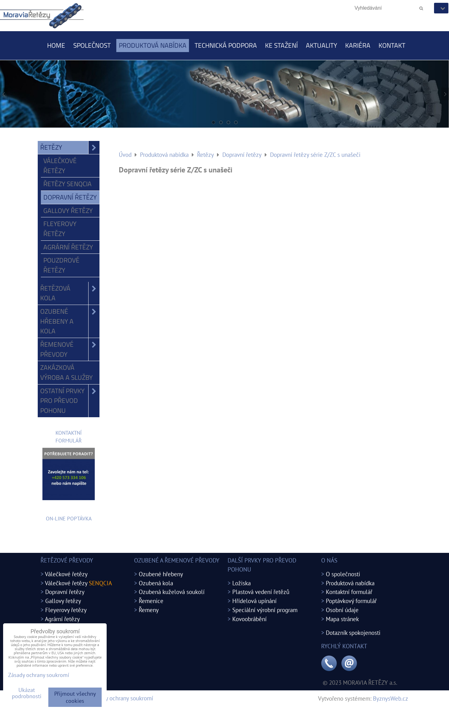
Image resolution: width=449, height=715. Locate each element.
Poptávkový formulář (351, 601)
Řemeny (149, 610)
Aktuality (321, 45)
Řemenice (151, 601)
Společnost (92, 45)
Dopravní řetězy (70, 197)
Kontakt (392, 45)
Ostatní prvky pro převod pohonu (69, 400)
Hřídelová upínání (254, 601)
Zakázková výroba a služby (66, 372)
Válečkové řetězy (60, 166)
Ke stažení (281, 45)
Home (56, 45)
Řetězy (69, 147)
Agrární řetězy (68, 247)
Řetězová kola (69, 293)
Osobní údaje (342, 610)
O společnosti (343, 574)
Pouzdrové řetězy (61, 265)
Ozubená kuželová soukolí (172, 592)
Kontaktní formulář (349, 592)
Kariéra (357, 45)
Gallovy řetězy (68, 210)
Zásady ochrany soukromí (122, 698)
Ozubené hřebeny (161, 574)
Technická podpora (226, 45)
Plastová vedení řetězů (260, 592)
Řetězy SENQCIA (67, 184)
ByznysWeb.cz (390, 698)
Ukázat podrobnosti (26, 693)
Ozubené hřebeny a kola (69, 321)
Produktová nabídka (152, 45)
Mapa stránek (342, 619)
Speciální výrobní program (264, 610)
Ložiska (241, 583)
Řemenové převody (69, 349)
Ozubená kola (156, 583)
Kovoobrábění (249, 619)
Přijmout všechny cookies (75, 697)
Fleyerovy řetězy (59, 229)
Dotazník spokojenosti (353, 632)
